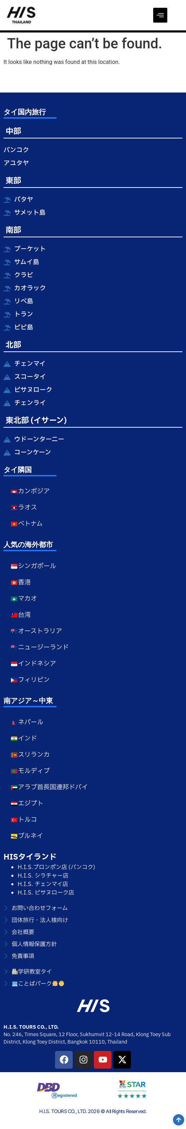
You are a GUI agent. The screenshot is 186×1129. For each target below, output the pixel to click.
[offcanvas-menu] (160, 15)
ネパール (27, 722)
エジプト (27, 803)
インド (24, 738)
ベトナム (26, 524)
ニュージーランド (39, 647)
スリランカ (30, 755)
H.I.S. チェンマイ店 (43, 884)
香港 (20, 582)
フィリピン (30, 680)
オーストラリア (36, 631)
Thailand (117, 1042)
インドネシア (33, 664)
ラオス (24, 507)
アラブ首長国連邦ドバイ (49, 787)
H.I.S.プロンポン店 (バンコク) (56, 867)
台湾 (20, 615)
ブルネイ (27, 836)
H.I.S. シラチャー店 (43, 876)
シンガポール (33, 566)
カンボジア (30, 491)
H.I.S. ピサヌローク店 (46, 893)
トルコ (24, 820)
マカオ (24, 599)
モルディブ (30, 771)
